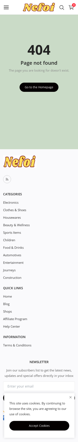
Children (9, 240)
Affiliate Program (15, 319)
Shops (7, 311)
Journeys (9, 270)
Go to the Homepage (39, 87)
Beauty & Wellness (16, 225)
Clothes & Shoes (14, 210)
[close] (70, 397)
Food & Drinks (13, 247)
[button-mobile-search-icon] (62, 7)
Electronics (11, 202)
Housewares (12, 217)
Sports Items (12, 232)
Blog (6, 304)
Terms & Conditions (17, 345)
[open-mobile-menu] (6, 7)
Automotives (12, 255)
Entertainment (13, 262)
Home (7, 296)
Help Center (11, 326)
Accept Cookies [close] (39, 426)
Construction (12, 277)
